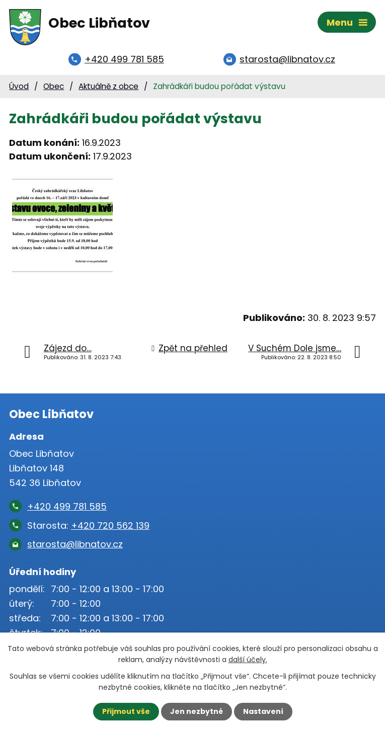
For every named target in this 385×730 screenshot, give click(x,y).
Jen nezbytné (196, 711)
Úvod (19, 86)
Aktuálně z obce (108, 86)
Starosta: (88, 525)
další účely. (247, 660)
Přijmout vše (126, 711)
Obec (53, 86)
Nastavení (263, 711)
